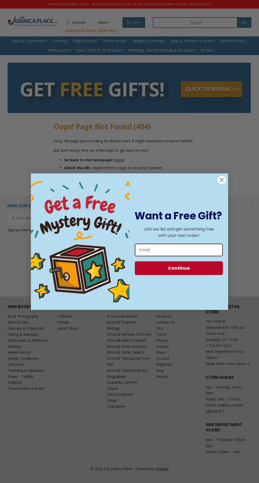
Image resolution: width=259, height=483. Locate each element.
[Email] (179, 250)
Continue (179, 268)
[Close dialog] (221, 179)
